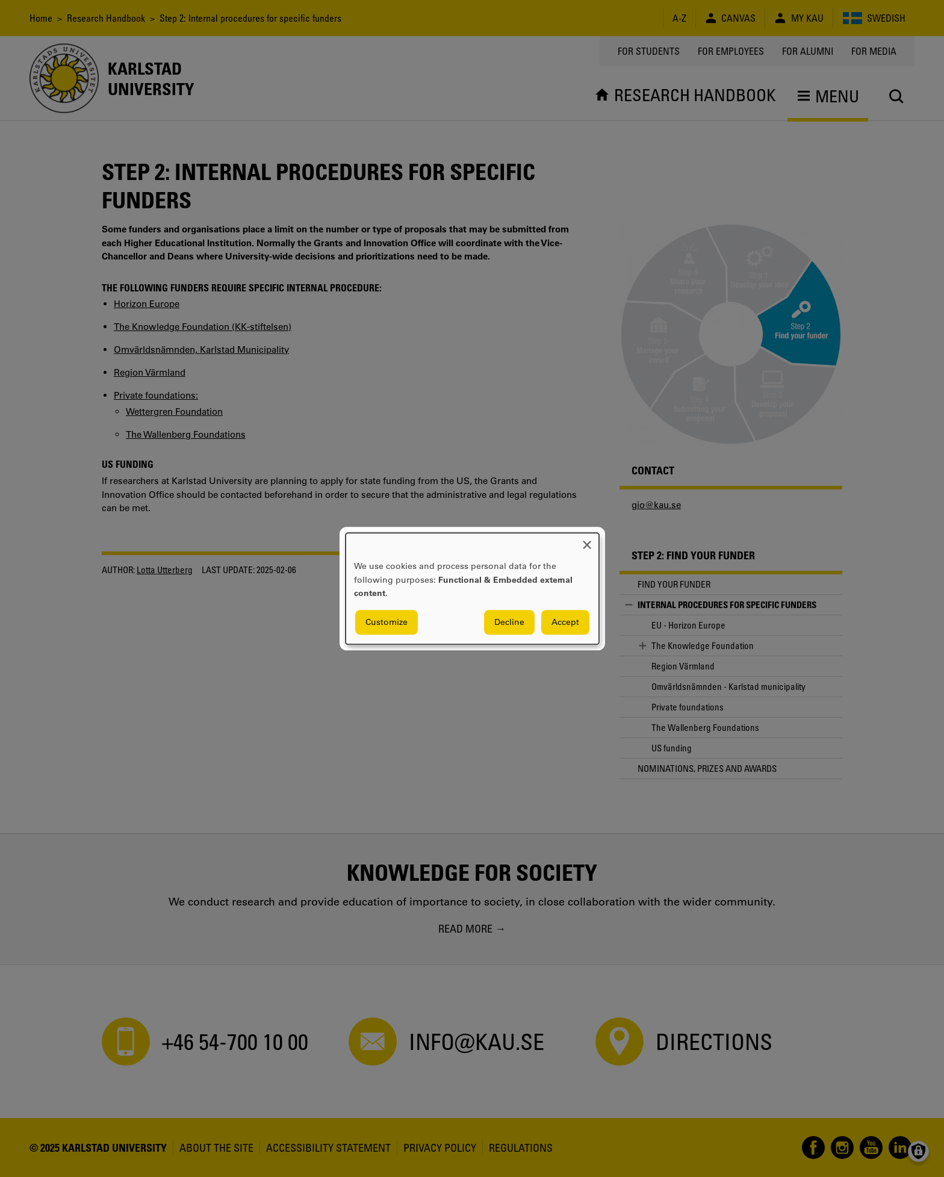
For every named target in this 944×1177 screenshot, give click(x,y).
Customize (386, 621)
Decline (509, 621)
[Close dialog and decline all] (587, 540)
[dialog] (472, 588)
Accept (565, 621)
